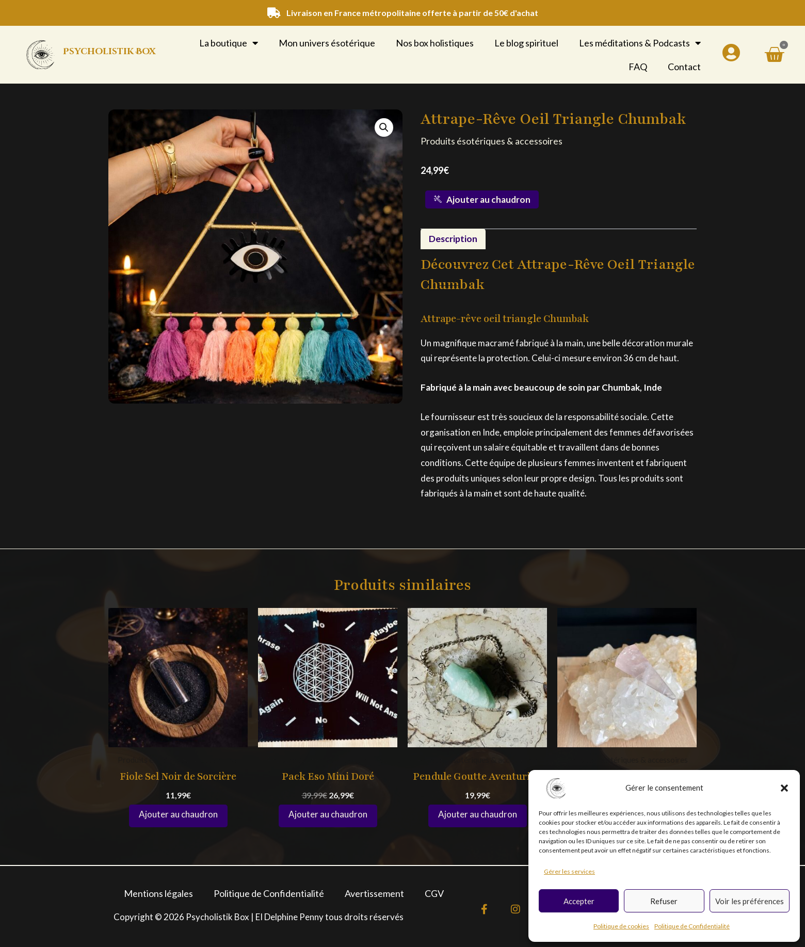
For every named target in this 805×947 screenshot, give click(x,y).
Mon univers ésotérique (327, 43)
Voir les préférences (749, 901)
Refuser (664, 901)
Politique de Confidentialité (692, 926)
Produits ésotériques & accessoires (491, 141)
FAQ (638, 66)
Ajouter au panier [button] (178, 816)
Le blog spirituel (526, 43)
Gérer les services (569, 871)
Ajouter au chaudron (482, 199)
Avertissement (374, 893)
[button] (784, 788)
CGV (434, 893)
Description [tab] (453, 239)
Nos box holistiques (435, 43)
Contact (684, 66)
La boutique (228, 43)
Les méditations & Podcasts (640, 43)
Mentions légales (158, 893)
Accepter (579, 901)
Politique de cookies (621, 926)
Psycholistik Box (109, 51)
